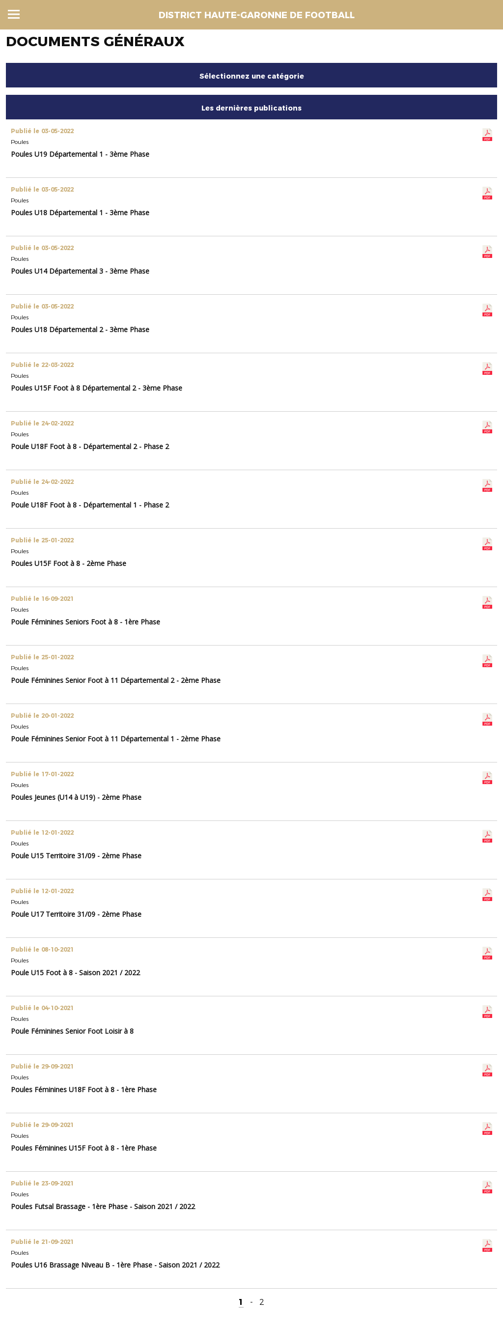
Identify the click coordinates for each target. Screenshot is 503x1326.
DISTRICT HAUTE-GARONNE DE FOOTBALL (257, 15)
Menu (14, 14)
